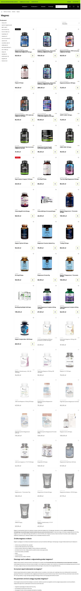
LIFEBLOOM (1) (5, 45)
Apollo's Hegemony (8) (7, 25)
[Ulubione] (33, 29)
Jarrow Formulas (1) (6, 38)
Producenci (34, 6)
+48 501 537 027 (34, 1)
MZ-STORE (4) (5, 49)
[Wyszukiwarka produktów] (61, 6)
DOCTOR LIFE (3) (5, 29)
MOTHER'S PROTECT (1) (7, 47)
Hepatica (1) (4, 36)
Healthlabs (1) (5, 34)
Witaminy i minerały (7, 11)
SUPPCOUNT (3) (5, 56)
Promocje (50, 6)
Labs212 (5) (4, 40)
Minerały (13, 11)
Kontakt (69, 1)
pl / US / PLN (76, 1)
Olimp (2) (4, 52)
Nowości (43, 6)
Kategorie (24, 6)
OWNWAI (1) (4, 54)
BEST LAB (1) (4, 27)
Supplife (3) (4, 58)
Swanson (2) (4, 60)
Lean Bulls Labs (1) (6, 43)
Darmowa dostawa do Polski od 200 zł (9, 1)
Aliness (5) (4, 22)
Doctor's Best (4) (5, 31)
